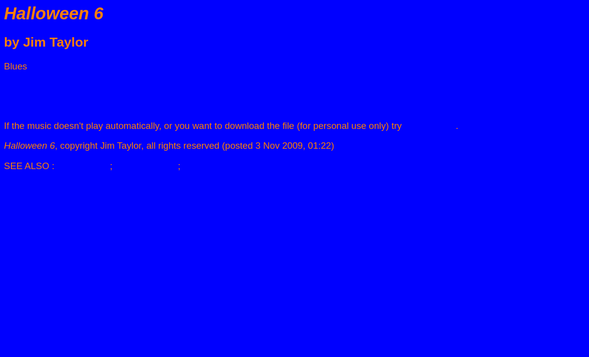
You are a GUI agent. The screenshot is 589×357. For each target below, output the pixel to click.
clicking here (430, 125)
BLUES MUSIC (146, 166)
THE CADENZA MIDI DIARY (241, 166)
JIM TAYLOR (83, 166)
